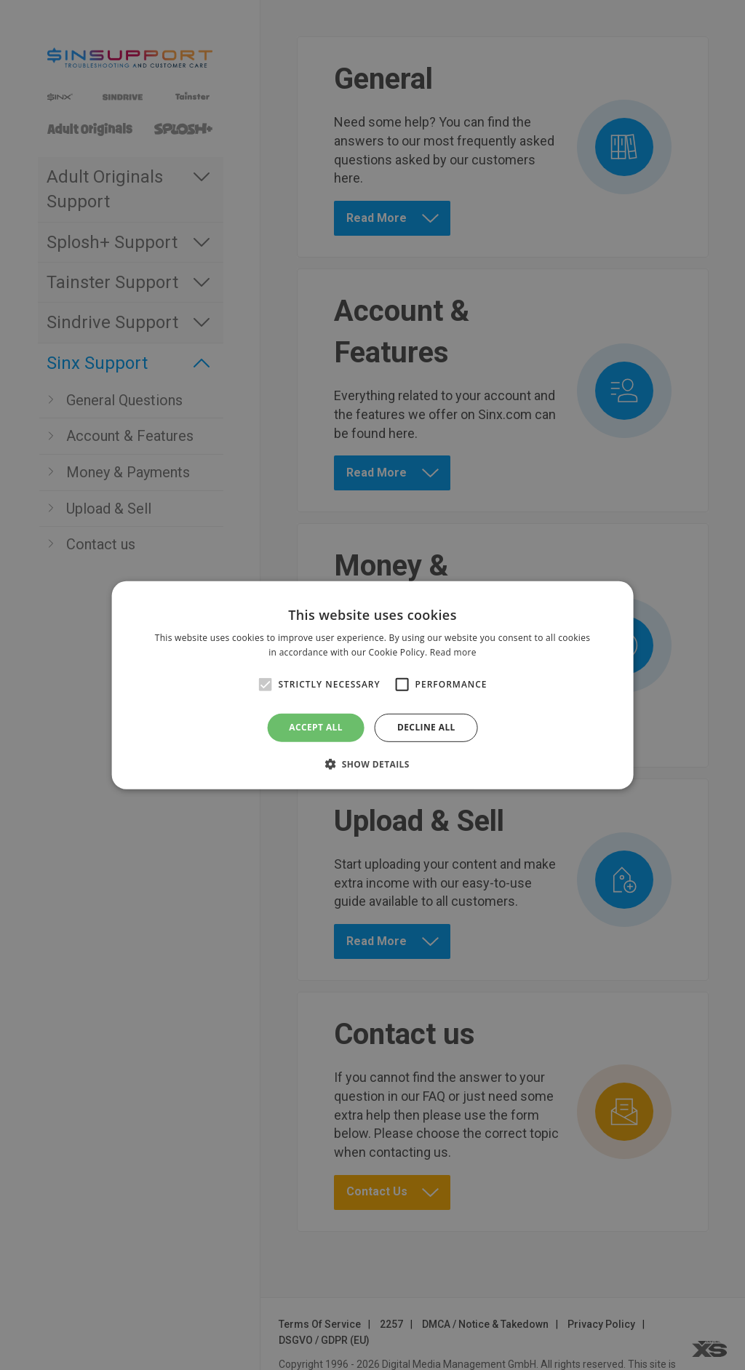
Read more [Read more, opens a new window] (453, 652)
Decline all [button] (426, 727)
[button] (372, 764)
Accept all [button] (316, 727)
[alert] (372, 685)
